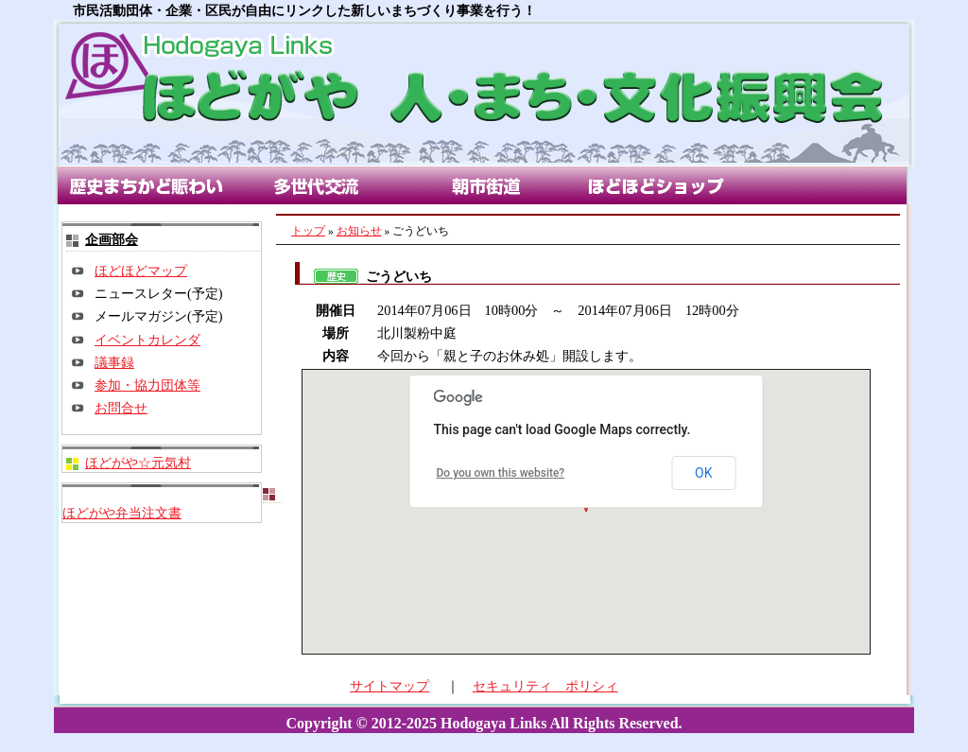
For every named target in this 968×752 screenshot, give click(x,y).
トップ (308, 230)
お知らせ (359, 230)
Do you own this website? (501, 473)
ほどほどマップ (141, 270)
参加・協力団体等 (147, 385)
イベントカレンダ (147, 339)
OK (703, 473)
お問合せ (121, 407)
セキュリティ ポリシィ (545, 685)
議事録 (114, 362)
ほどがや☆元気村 (138, 462)
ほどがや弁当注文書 (122, 512)
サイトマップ (389, 685)
